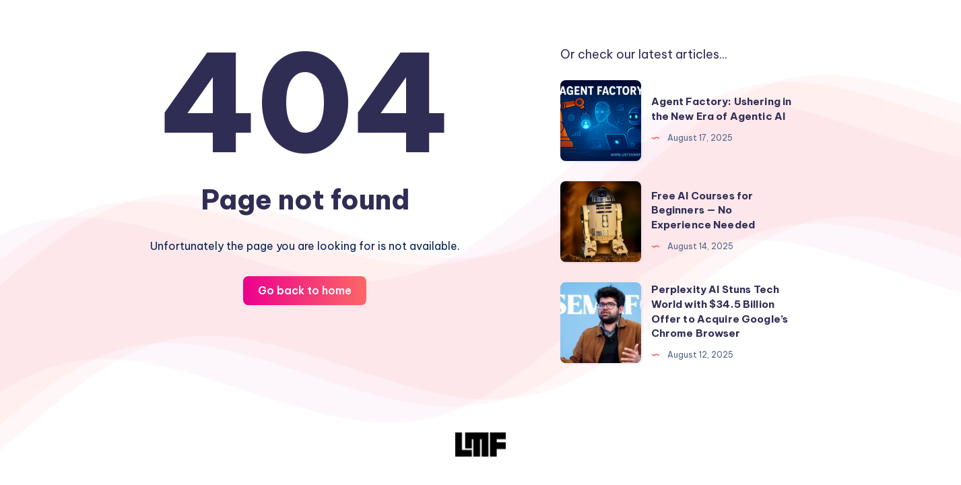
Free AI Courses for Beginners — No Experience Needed (703, 210)
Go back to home (305, 290)
